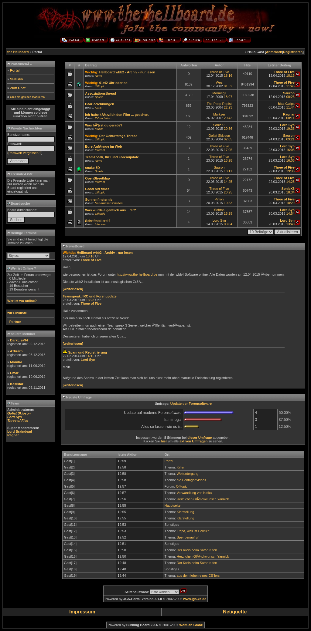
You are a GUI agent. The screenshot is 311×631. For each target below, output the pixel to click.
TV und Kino (103, 118)
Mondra (16, 362)
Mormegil (219, 93)
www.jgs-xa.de (194, 599)
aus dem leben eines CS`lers (198, 575)
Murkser (219, 114)
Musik (99, 128)
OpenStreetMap (97, 178)
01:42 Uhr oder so (113, 83)
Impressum (82, 611)
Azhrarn (16, 351)
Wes (219, 82)
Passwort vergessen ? (25, 153)
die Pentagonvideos (191, 480)
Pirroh (219, 199)
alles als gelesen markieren (27, 97)
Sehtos (219, 210)
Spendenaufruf (188, 537)
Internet (100, 150)
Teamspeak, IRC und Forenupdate (112, 157)
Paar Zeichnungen (99, 104)
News (98, 75)
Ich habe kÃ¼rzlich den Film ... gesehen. (117, 114)
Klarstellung (185, 512)
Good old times (97, 189)
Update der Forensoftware (191, 403)
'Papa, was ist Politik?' (193, 531)
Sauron (219, 167)
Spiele (99, 97)
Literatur (100, 224)
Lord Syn (219, 220)
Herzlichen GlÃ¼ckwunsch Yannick (203, 499)
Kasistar (16, 384)
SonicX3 (219, 125)
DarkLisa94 (19, 340)
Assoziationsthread (100, 93)
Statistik (16, 79)
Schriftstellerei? (97, 221)
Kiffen (181, 467)
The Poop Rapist (219, 104)
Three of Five (219, 72)
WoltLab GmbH (191, 625)
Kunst (98, 107)
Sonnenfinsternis (98, 199)
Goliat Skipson (219, 135)
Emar (14, 373)
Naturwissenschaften (109, 203)
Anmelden (274, 52)
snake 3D (92, 167)
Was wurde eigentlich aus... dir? (110, 210)
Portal (14, 70)
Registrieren (292, 52)
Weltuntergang (187, 473)
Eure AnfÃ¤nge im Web (103, 146)
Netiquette (235, 611)
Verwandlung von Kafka (194, 493)
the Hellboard (18, 52)
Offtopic (100, 86)
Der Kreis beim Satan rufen (197, 550)
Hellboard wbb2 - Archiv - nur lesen (127, 72)
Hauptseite (172, 505)
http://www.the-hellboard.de (137, 274)
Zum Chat (18, 88)
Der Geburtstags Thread (118, 136)
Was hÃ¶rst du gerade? (103, 125)
